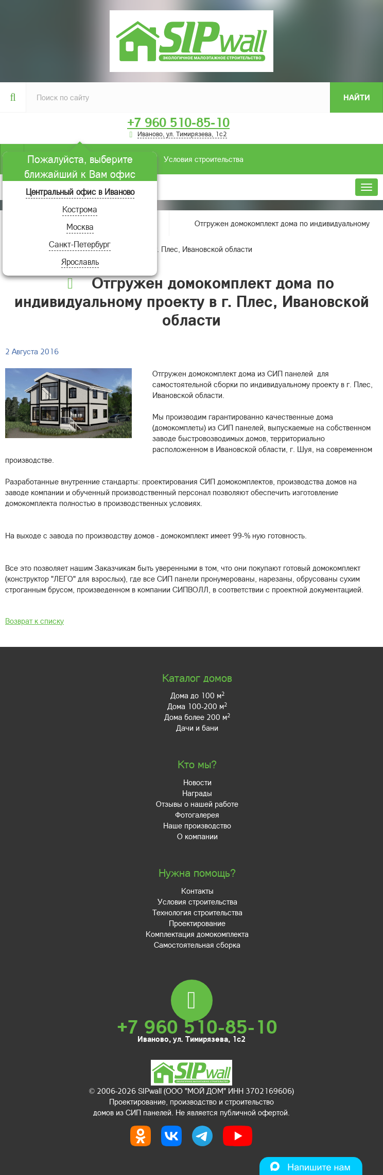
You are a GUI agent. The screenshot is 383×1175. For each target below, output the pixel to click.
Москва (80, 226)
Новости (197, 782)
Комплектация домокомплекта (197, 933)
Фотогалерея (197, 814)
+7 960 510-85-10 (178, 122)
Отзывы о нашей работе (197, 803)
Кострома (79, 209)
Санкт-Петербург (80, 244)
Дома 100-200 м (197, 706)
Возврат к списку (34, 620)
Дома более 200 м (197, 716)
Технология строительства (197, 912)
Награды (197, 793)
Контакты (197, 890)
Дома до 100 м (197, 695)
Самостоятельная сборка (197, 944)
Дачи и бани (197, 727)
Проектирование (197, 923)
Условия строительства (133, 159)
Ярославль (80, 261)
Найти (356, 97)
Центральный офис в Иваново (80, 191)
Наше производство (197, 825)
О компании (197, 836)
